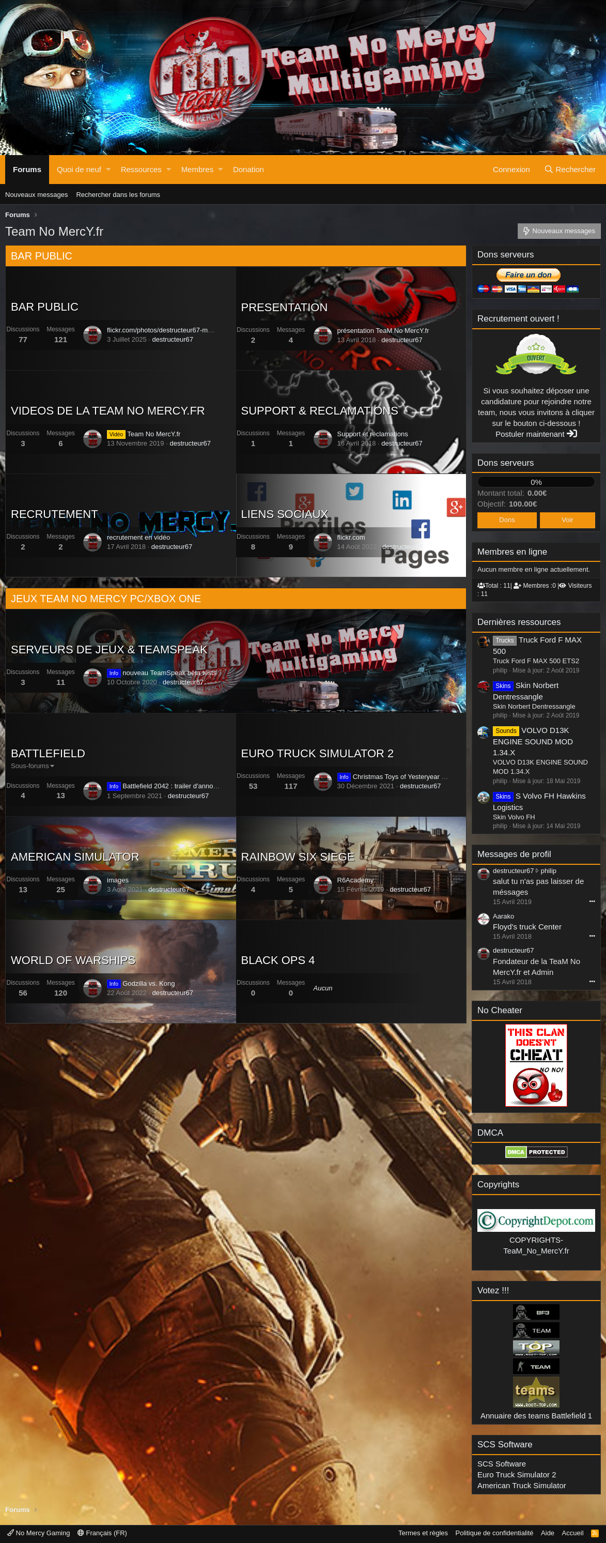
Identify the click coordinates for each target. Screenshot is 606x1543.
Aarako (503, 916)
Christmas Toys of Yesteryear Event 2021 (406, 777)
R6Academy (355, 880)
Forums (27, 169)
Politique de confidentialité (495, 1533)
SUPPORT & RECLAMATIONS (319, 410)
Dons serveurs (505, 463)
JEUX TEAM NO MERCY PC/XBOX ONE (106, 598)
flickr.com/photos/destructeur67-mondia (165, 330)
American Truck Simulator (521, 1485)
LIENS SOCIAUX (285, 514)
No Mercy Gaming (38, 1533)
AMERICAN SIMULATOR (75, 856)
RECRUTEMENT (54, 514)
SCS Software (501, 1463)
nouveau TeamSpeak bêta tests (161, 673)
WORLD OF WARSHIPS (73, 960)
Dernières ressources (519, 622)
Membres (197, 169)
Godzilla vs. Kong (141, 983)
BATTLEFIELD (48, 753)
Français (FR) (102, 1533)
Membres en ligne (512, 552)
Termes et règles (423, 1533)
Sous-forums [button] (30, 766)
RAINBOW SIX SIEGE (298, 856)
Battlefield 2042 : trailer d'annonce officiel (176, 786)
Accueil (573, 1533)
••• (592, 901)
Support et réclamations (372, 434)
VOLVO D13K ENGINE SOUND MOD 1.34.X (533, 741)
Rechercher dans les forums (118, 194)
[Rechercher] (570, 169)
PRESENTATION (284, 307)
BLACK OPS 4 (278, 960)
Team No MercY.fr (143, 434)
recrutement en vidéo (138, 537)
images (118, 880)
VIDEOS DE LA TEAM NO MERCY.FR (108, 410)
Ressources (141, 169)
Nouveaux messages (36, 194)
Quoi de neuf (79, 169)
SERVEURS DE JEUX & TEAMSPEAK (109, 649)
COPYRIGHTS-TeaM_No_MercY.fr (536, 1240)
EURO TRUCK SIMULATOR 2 (317, 753)
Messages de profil (514, 854)
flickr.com (351, 537)
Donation (248, 169)
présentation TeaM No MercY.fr (383, 330)
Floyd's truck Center (527, 926)
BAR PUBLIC (41, 256)
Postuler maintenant (536, 434)
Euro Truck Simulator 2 (516, 1474)
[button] (108, 169)
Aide (547, 1533)
